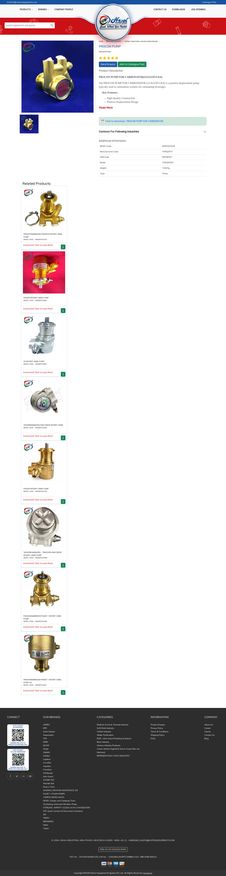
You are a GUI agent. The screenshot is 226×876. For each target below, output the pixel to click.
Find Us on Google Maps (113, 849)
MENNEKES (48, 821)
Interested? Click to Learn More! (38, 245)
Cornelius (47, 769)
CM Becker (48, 773)
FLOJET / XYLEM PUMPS (54, 793)
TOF (45, 738)
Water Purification (105, 735)
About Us (208, 724)
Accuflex (47, 762)
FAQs (153, 738)
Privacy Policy (157, 728)
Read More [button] (106, 107)
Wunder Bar (48, 783)
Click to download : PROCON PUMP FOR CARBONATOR (132, 121)
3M (44, 814)
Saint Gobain (49, 731)
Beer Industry (103, 742)
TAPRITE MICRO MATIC (53, 797)
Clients (207, 731)
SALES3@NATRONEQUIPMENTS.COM (157, 840)
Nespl (45, 749)
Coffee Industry (104, 731)
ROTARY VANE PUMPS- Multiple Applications (141, 41)
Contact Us (209, 735)
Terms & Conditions (159, 731)
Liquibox (47, 759)
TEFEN (46, 818)
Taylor (46, 828)
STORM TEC (48, 780)
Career (207, 728)
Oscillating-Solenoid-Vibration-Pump (60, 804)
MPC (45, 728)
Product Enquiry (158, 724)
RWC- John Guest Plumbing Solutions (114, 738)
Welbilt (46, 752)
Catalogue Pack (209, 2)
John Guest (48, 776)
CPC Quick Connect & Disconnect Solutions (63, 811)
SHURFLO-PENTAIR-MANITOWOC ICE (60, 790)
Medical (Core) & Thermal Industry (112, 724)
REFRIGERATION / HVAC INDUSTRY (113, 755)
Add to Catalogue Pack (132, 64)
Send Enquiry (108, 64)
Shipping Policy (157, 735)
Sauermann (48, 735)
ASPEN (46, 724)
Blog (206, 738)
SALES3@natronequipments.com (22, 2)
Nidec (45, 825)
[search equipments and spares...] (27, 25)
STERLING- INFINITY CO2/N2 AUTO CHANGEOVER (66, 807)
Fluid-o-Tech (49, 787)
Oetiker (46, 755)
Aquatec (47, 766)
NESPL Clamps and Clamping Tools (59, 800)
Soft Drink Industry (105, 728)
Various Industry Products (108, 745)
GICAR (46, 745)
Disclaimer (147, 873)
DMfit (45, 742)
